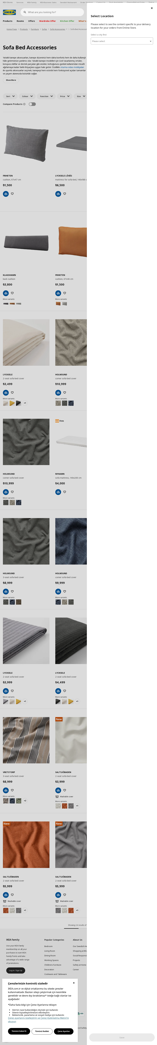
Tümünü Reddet (42, 1031)
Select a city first (99, 32)
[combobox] (122, 38)
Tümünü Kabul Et (19, 1031)
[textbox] (122, 38)
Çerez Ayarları (64, 1031)
